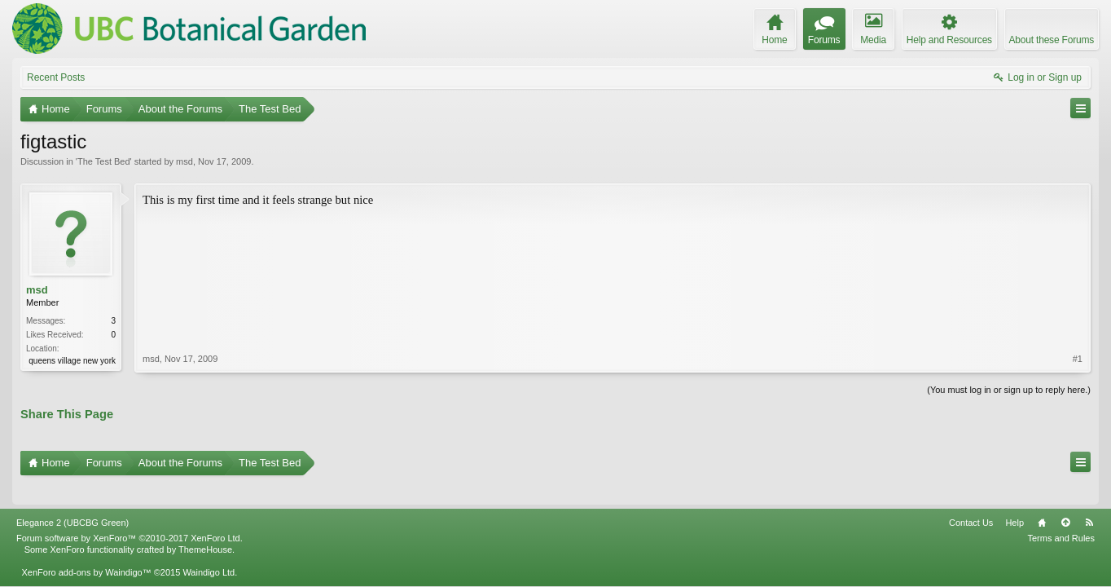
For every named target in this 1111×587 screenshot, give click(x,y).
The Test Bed (103, 161)
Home (1041, 499)
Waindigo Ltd (208, 549)
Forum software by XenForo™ (129, 515)
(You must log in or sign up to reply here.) (1009, 388)
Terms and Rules (1061, 515)
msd (184, 161)
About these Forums (1051, 40)
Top (1065, 499)
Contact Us (971, 500)
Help (1014, 500)
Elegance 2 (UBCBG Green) (72, 500)
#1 (1077, 289)
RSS (1089, 499)
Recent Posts (56, 77)
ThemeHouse (205, 527)
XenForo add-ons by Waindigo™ (86, 549)
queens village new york (72, 360)
